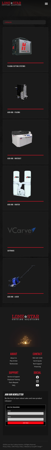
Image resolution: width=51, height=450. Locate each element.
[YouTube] (37, 385)
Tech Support (37, 364)
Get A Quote (37, 361)
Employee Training (14, 379)
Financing (37, 367)
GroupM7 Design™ (36, 447)
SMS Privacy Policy (17, 447)
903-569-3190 (37, 358)
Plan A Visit (13, 361)
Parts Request (13, 382)
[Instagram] (37, 381)
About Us (13, 358)
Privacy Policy (7, 447)
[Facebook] (37, 377)
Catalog (8, 22)
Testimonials (14, 364)
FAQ (13, 385)
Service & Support (14, 377)
